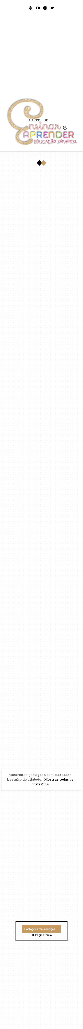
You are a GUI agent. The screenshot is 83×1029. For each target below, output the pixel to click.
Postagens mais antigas (41, 929)
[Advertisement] (41, 55)
